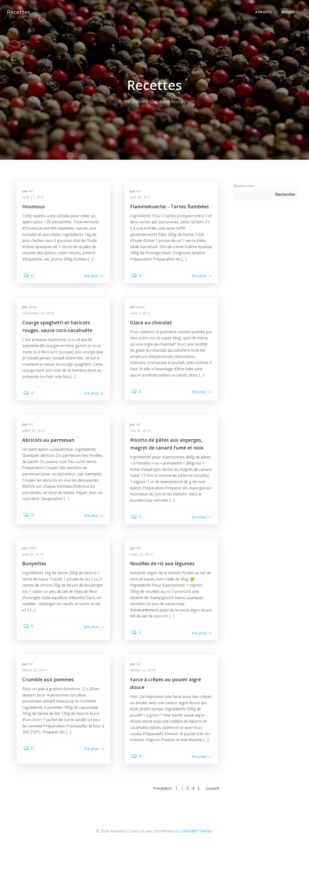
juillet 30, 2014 (35, 444)
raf (32, 193)
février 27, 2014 (36, 694)
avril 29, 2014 (34, 575)
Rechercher (243, 186)
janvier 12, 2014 (144, 694)
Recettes (17, 11)
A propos (264, 11)
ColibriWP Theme (195, 862)
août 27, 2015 (35, 199)
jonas (34, 311)
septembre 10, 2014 (39, 318)
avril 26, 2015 (142, 199)
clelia (34, 569)
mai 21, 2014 (142, 444)
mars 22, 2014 (143, 575)
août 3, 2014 (142, 318)
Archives (290, 11)
